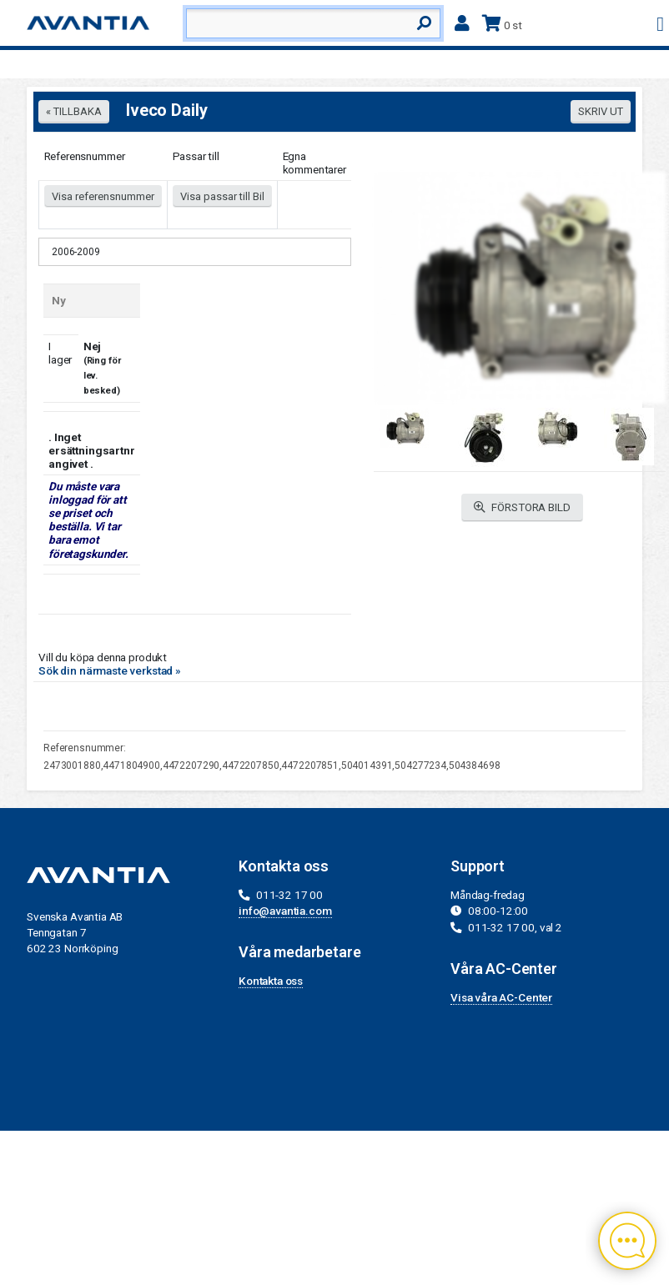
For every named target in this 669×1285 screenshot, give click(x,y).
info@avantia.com (285, 910)
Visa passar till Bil (222, 196)
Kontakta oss (271, 980)
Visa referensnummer (103, 196)
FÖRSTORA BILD (522, 507)
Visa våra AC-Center (501, 997)
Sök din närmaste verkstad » (109, 670)
